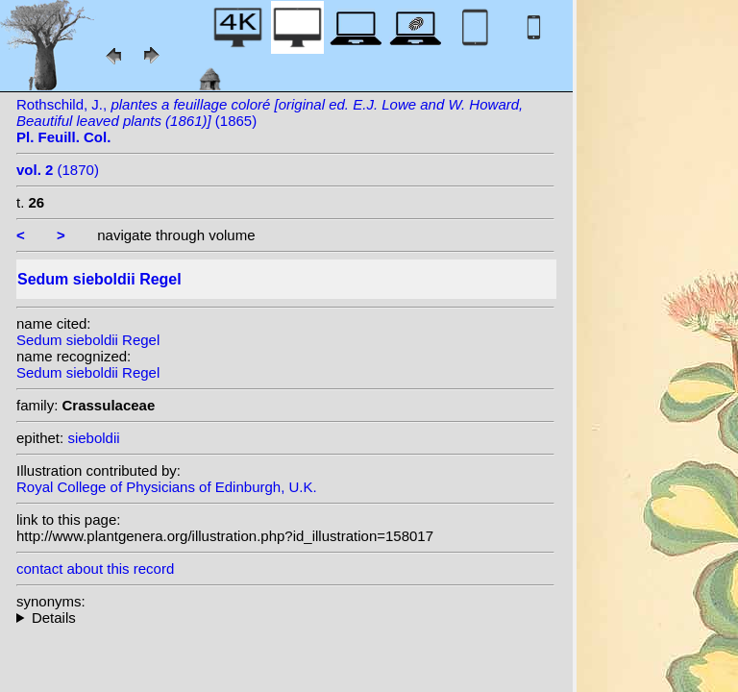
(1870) (57, 169)
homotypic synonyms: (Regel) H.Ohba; (285, 617)
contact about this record (95, 568)
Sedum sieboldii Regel (88, 340)
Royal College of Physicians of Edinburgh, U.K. (166, 487)
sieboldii (93, 438)
